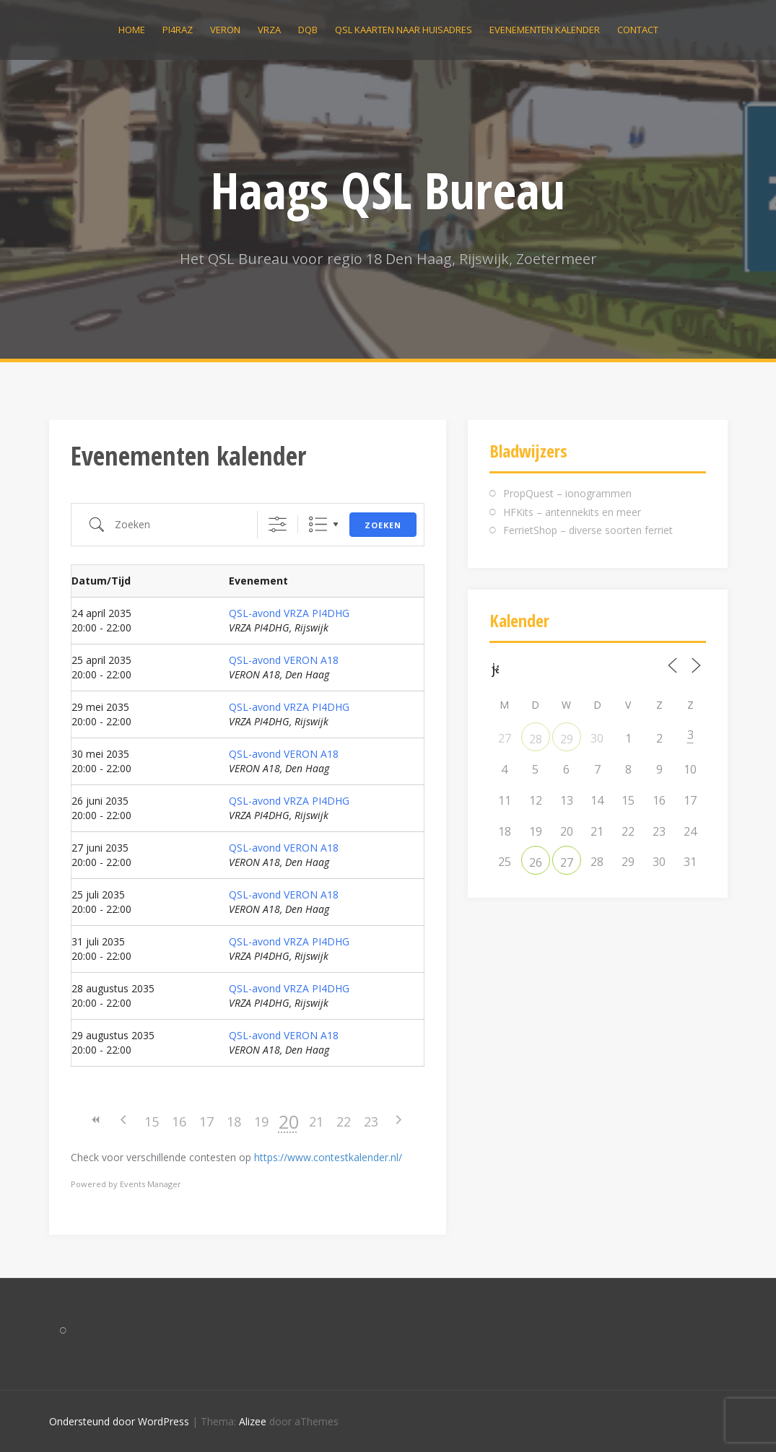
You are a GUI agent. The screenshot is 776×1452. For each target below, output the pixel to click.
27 (566, 862)
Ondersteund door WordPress (119, 1421)
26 (535, 862)
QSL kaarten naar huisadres (403, 29)
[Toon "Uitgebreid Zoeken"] (278, 524)
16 (179, 1121)
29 (566, 739)
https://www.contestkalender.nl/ (328, 1157)
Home (131, 29)
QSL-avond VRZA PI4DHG (289, 613)
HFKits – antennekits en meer (572, 512)
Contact (637, 29)
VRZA (269, 29)
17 (206, 1121)
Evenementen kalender (544, 29)
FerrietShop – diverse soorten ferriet (588, 530)
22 (343, 1121)
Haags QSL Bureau (388, 189)
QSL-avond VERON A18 (284, 660)
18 (234, 1121)
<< (96, 1120)
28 (535, 739)
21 (316, 1121)
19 (261, 1121)
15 (151, 1121)
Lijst (318, 524)
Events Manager (150, 1183)
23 (371, 1121)
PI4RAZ (177, 29)
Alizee (252, 1421)
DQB (308, 29)
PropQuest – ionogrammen (567, 493)
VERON (225, 29)
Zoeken (383, 525)
